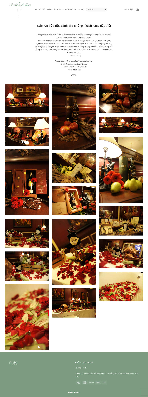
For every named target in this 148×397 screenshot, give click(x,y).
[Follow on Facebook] (11, 363)
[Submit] (105, 10)
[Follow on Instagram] (15, 363)
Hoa (49, 9)
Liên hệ (80, 10)
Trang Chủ (40, 10)
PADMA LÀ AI (70, 10)
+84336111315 (80, 368)
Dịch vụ (58, 9)
